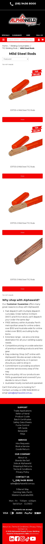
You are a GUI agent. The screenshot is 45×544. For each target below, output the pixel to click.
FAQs (22, 434)
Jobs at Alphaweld (22, 463)
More (22, 119)
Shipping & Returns (22, 466)
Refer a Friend (22, 414)
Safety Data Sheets (22, 422)
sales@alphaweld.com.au (20, 393)
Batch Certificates (22, 419)
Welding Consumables (19, 46)
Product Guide (22, 416)
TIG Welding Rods (9, 48)
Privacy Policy (22, 472)
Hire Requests (22, 443)
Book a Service (22, 446)
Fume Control (22, 425)
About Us (22, 457)
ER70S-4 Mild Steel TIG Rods (22, 110)
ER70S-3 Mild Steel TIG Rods (22, 279)
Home (5, 46)
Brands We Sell (22, 460)
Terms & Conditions (22, 469)
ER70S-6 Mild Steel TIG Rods (22, 167)
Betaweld (22, 431)
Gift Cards (22, 428)
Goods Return (22, 449)
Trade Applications (22, 411)
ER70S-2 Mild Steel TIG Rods (22, 223)
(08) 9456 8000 (25, 3)
